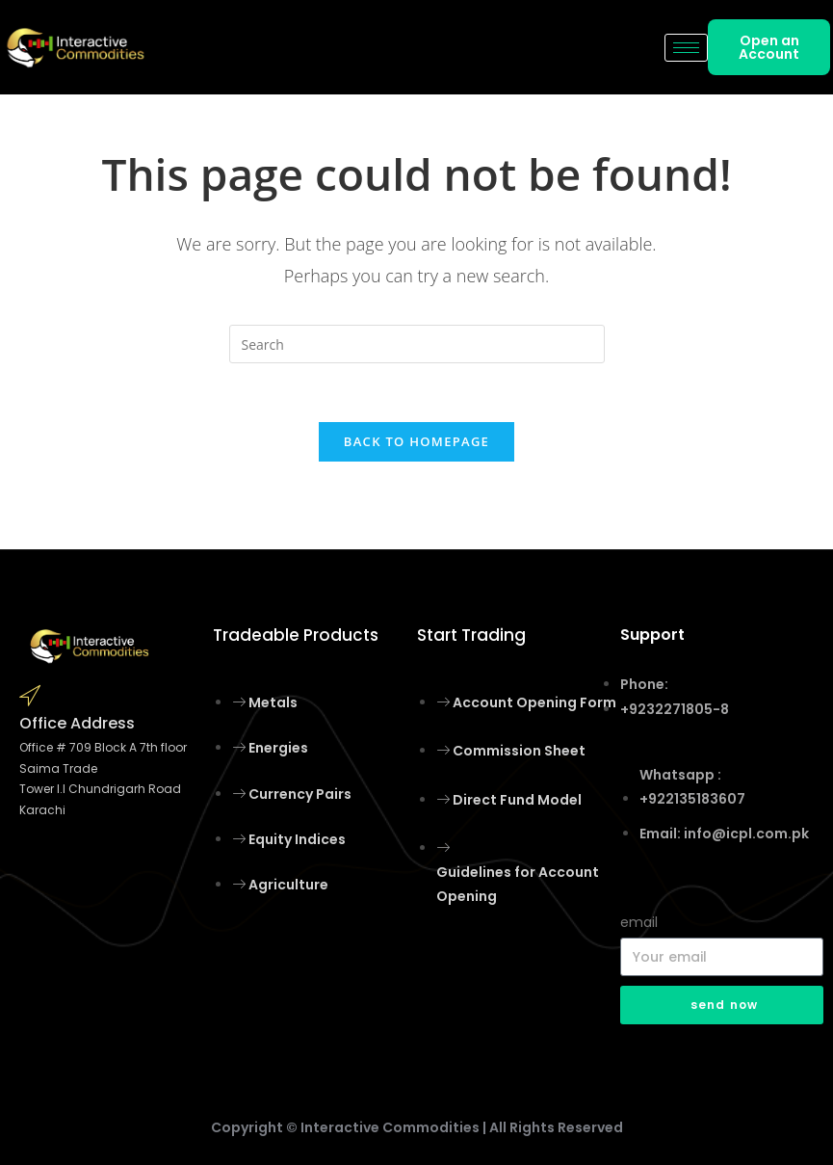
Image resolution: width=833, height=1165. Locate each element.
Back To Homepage (416, 441)
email (639, 922)
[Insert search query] (417, 344)
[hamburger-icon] (686, 48)
